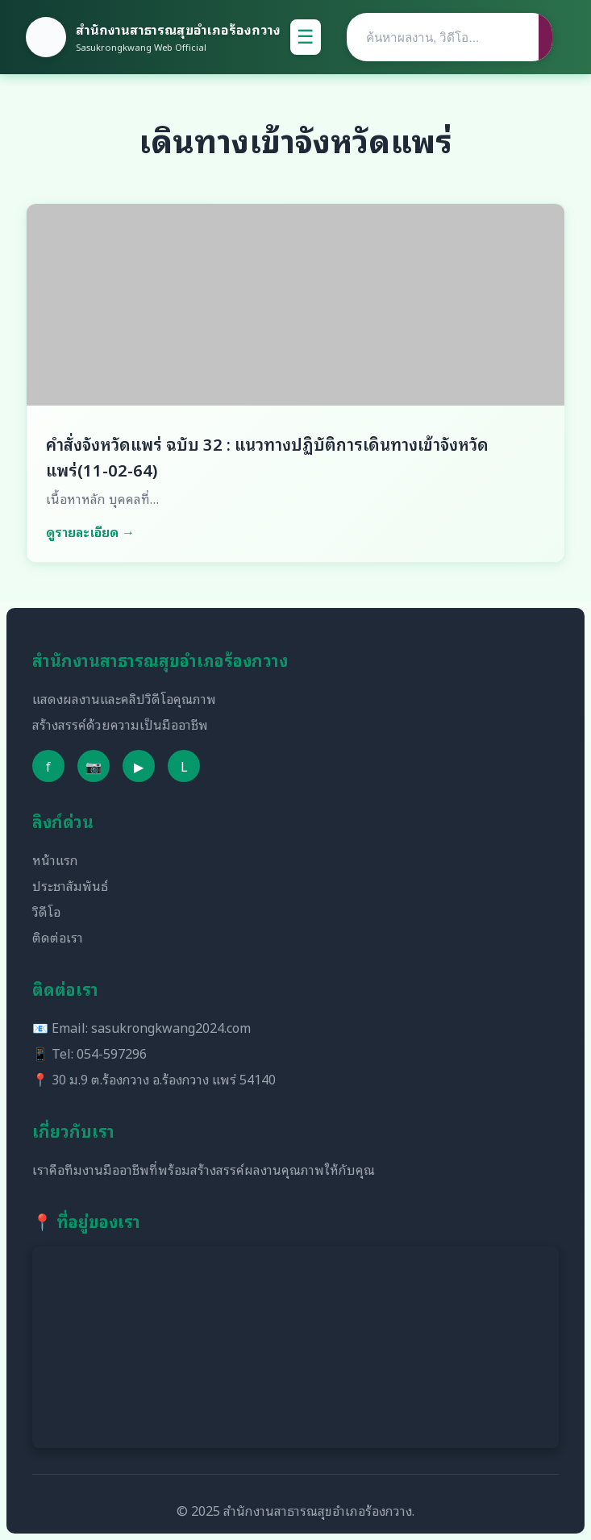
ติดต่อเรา (57, 936)
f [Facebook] (48, 765)
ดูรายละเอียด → (90, 531)
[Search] (443, 37)
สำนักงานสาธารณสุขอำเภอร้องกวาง (178, 29)
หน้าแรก (55, 859)
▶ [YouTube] (139, 765)
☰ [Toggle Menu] (305, 37)
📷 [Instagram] (93, 765)
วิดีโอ (46, 911)
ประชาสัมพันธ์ (70, 885)
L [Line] (184, 765)
